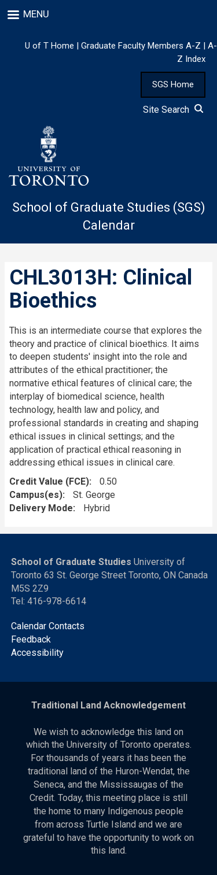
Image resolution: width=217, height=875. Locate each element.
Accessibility (37, 652)
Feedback (31, 639)
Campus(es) (35, 494)
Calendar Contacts (47, 626)
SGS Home (173, 84)
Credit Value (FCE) (49, 481)
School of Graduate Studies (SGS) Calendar (108, 216)
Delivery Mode (41, 508)
